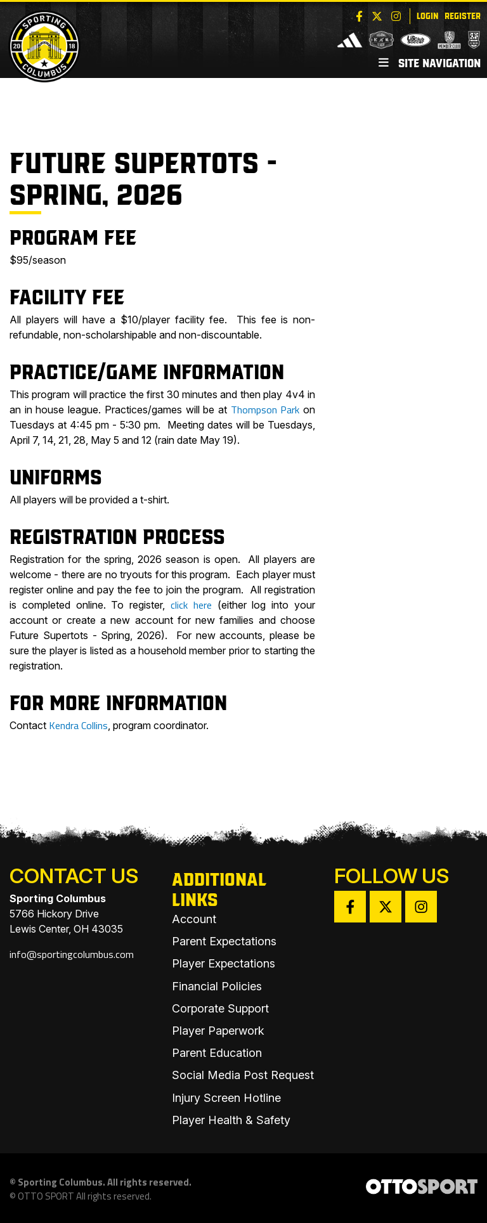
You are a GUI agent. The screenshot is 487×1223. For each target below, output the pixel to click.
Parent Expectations (224, 941)
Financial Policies (217, 986)
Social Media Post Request (243, 1075)
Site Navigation (430, 62)
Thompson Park (265, 409)
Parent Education (217, 1052)
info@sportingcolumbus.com (72, 954)
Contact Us (74, 876)
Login (427, 15)
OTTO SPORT (46, 1196)
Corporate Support (220, 1008)
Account (194, 919)
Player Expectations (223, 963)
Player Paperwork (218, 1030)
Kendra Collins (78, 725)
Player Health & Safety (231, 1120)
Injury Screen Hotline (226, 1097)
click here (191, 604)
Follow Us (391, 876)
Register (463, 15)
